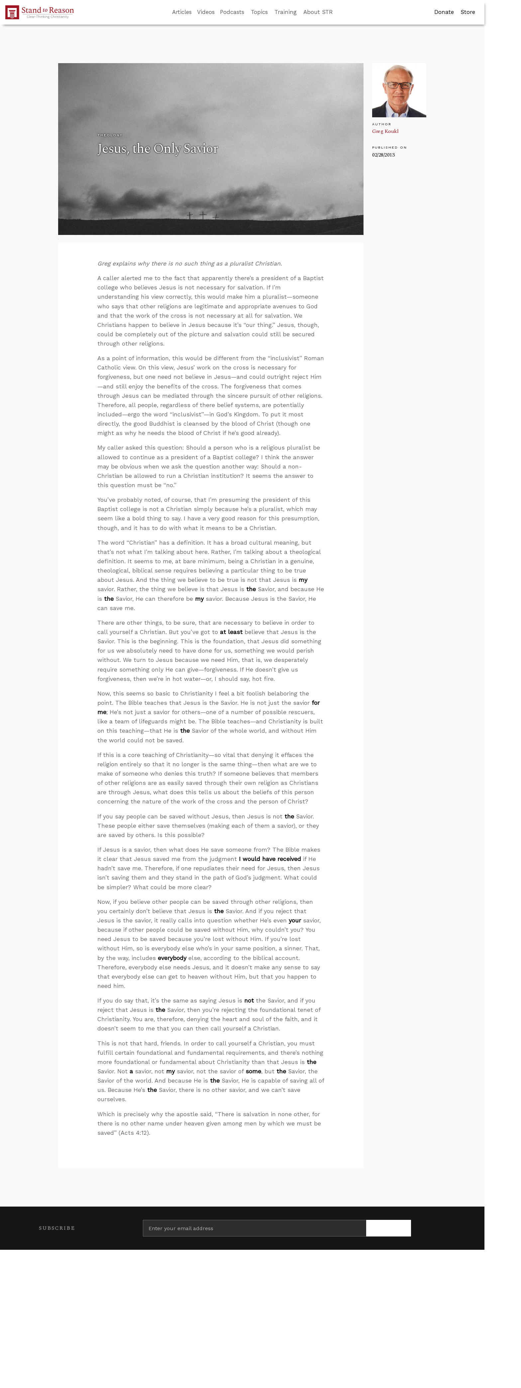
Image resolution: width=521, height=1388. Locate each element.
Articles (182, 12)
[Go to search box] (339, 12)
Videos (206, 12)
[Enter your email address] (254, 1228)
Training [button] (285, 12)
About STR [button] (318, 12)
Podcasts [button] (232, 12)
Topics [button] (259, 12)
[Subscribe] (388, 1228)
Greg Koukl (385, 131)
